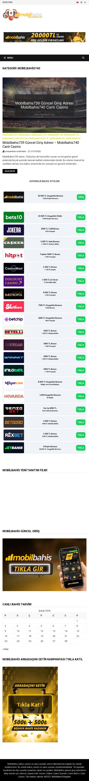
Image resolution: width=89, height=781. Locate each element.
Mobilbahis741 (73, 138)
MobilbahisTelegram (61, 776)
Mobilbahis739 (10, 135)
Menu (8, 58)
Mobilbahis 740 (55, 135)
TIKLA (80, 217)
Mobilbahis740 (57, 138)
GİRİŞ (81, 197)
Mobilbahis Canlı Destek (15, 138)
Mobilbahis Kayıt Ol (39, 138)
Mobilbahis (24, 135)
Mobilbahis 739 (38, 135)
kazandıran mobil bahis (16, 151)
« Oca (5, 649)
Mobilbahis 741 (71, 135)
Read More (11, 171)
